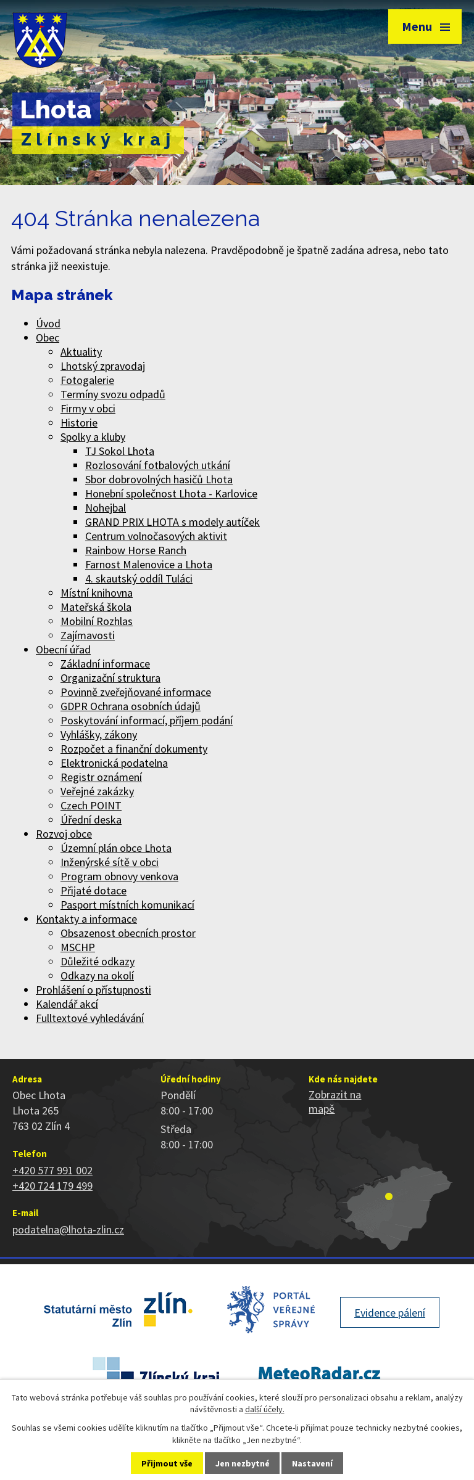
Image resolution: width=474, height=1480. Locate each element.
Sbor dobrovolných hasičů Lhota (159, 479)
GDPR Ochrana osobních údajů (130, 706)
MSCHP (77, 947)
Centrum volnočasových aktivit (156, 536)
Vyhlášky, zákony (98, 734)
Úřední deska (91, 819)
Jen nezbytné (242, 1463)
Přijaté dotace (93, 890)
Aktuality (81, 352)
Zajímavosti (87, 635)
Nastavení (312, 1463)
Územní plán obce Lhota (116, 848)
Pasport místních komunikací (127, 904)
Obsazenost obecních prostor (128, 933)
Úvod (48, 323)
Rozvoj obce (64, 834)
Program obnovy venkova (119, 876)
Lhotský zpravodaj (102, 366)
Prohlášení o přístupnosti (93, 990)
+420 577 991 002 (52, 1170)
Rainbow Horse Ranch (135, 550)
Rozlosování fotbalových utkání (157, 465)
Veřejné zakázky (97, 791)
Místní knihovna (96, 593)
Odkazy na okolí (97, 975)
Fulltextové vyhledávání (90, 1018)
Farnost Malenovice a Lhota (148, 564)
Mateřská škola (95, 607)
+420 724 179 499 (52, 1186)
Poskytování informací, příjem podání (146, 720)
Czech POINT (91, 805)
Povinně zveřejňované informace (135, 692)
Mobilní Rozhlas (96, 621)
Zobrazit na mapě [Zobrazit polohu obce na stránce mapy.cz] (335, 1101)
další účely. (265, 1409)
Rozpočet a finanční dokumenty (133, 749)
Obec (47, 337)
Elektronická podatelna (114, 763)
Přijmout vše (167, 1463)
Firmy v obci (87, 408)
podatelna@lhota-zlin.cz (68, 1229)
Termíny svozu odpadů (112, 394)
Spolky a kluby (92, 437)
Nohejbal (105, 508)
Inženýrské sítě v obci (109, 862)
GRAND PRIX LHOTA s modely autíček (172, 522)
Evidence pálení (389, 1313)
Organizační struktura (110, 678)
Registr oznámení (101, 777)
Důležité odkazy (97, 961)
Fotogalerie (87, 380)
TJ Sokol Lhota (119, 451)
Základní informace (105, 663)
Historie (79, 422)
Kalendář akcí (67, 1004)
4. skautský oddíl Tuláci (139, 578)
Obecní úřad (63, 649)
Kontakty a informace (86, 919)
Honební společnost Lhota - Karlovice (171, 493)
